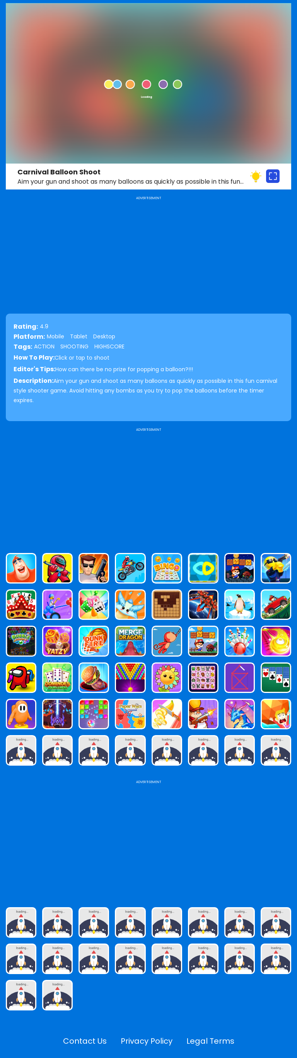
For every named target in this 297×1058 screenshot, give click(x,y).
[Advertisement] (148, 487)
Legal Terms (210, 1041)
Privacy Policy (146, 1041)
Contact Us (85, 1041)
